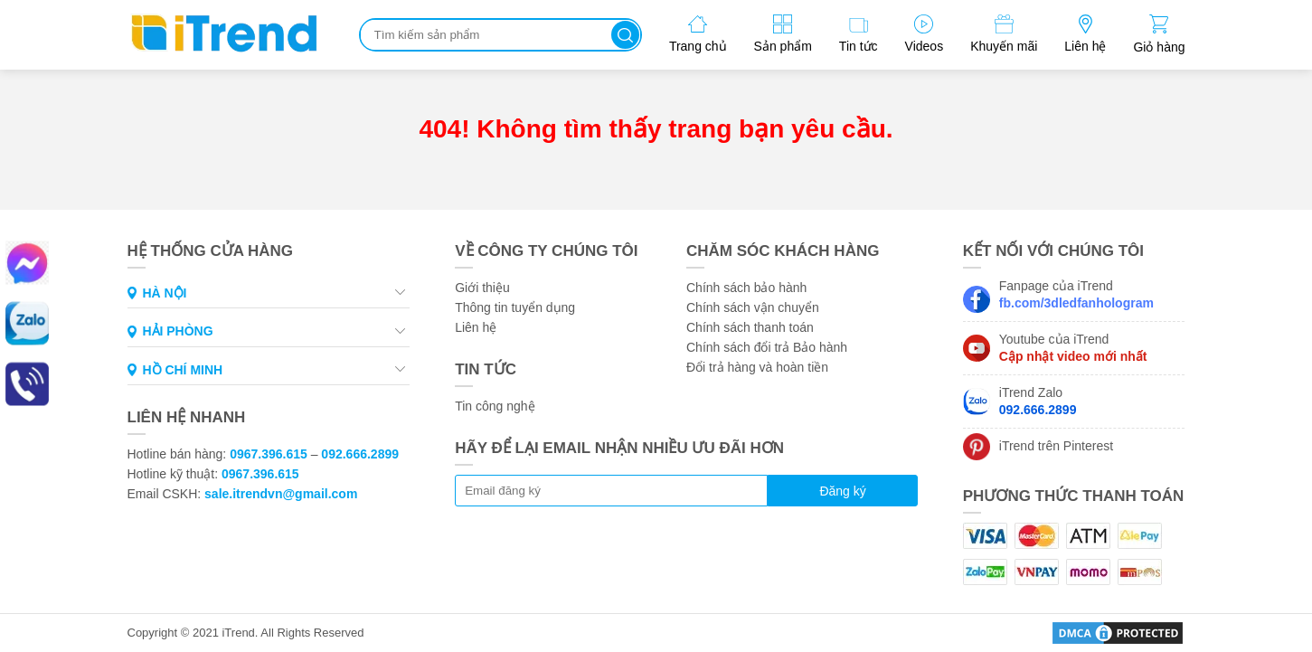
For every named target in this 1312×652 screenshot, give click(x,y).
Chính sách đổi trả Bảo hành (766, 347)
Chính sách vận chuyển (752, 307)
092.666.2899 (360, 454)
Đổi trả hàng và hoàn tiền (757, 367)
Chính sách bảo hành (746, 287)
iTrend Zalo (1038, 401)
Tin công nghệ (494, 406)
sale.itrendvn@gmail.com (280, 494)
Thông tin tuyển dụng (515, 307)
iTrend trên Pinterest (1056, 446)
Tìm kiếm (625, 35)
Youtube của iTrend (1073, 348)
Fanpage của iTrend (1076, 294)
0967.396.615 (268, 454)
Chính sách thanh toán (750, 327)
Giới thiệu (482, 287)
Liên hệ (475, 327)
